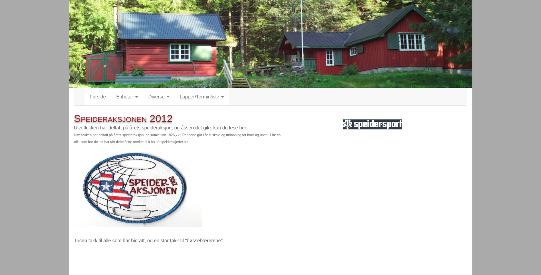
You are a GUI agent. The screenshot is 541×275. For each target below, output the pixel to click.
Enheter (127, 96)
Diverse (158, 96)
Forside (98, 96)
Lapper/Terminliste (202, 96)
